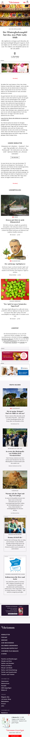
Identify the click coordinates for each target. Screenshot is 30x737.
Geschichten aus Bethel (15, 534)
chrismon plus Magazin (9, 651)
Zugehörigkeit (16, 408)
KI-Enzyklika (15, 490)
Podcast (4, 637)
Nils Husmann (16, 56)
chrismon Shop (6, 699)
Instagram (8, 342)
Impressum (5, 681)
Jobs (2, 706)
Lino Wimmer (13, 513)
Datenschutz (5, 683)
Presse (3, 703)
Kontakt (3, 686)
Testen (23, 2)
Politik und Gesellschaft (9, 672)
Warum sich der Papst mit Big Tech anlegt (15, 495)
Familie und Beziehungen (9, 659)
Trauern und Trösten (7, 674)
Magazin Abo (5, 697)
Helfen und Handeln (7, 663)
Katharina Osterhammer (13, 465)
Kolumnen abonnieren (9, 645)
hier (12, 135)
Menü (2, 3)
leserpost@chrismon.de (10, 341)
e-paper (4, 654)
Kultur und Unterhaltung (9, 670)
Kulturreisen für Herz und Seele (15, 578)
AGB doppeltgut (6, 688)
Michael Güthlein (12, 275)
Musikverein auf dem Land (15, 448)
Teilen (14, 78)
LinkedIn (22, 342)
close (28, 715)
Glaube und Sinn (6, 661)
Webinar (4, 640)
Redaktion (4, 713)
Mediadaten (5, 701)
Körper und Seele (6, 668)
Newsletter (5, 634)
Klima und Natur (6, 665)
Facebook (14, 342)
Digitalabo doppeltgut (9, 648)
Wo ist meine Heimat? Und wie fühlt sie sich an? (15, 412)
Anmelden (27, 2)
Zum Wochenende (7, 643)
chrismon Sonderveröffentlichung (15, 574)
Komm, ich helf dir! (15, 537)
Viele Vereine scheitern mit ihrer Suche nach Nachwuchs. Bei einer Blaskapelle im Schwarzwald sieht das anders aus (15, 460)
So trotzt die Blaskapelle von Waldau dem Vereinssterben (15, 453)
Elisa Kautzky (13, 423)
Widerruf (4, 690)
